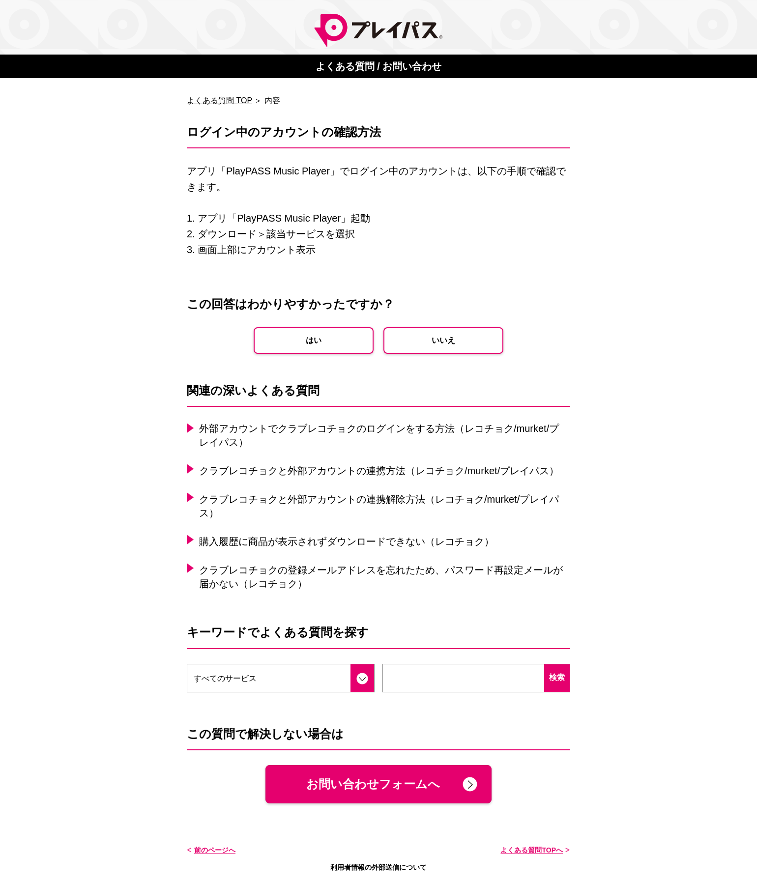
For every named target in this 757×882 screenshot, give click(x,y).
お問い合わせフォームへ (373, 784)
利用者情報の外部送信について (378, 867)
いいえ (443, 340)
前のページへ (214, 850)
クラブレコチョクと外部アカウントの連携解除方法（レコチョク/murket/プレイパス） (379, 506)
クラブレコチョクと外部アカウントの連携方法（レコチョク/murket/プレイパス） (379, 470)
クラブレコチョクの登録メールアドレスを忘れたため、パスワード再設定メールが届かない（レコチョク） (381, 577)
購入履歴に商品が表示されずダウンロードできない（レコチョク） (346, 541)
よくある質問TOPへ (531, 850)
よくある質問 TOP (219, 100)
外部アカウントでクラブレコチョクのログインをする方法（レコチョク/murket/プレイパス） (379, 435)
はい (313, 340)
